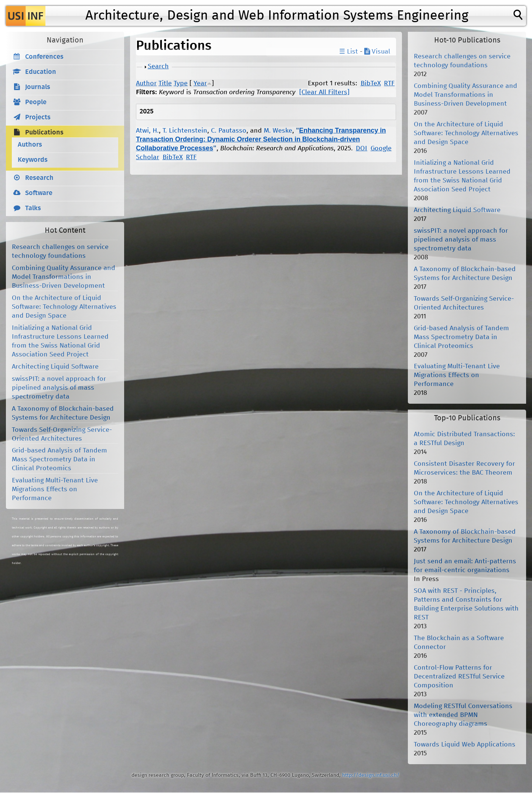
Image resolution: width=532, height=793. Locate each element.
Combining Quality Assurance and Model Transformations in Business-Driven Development (63, 277)
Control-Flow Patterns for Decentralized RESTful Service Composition (459, 676)
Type (181, 83)
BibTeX (371, 83)
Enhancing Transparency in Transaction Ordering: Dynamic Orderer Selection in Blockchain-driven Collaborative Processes (261, 139)
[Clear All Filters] (324, 92)
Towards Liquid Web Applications (464, 744)
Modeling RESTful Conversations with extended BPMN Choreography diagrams (463, 715)
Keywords (33, 160)
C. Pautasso (228, 130)
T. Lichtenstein (185, 130)
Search (158, 66)
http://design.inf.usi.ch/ (370, 775)
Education (40, 72)
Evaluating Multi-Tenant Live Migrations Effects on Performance (55, 489)
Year (200, 83)
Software (38, 193)
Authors (30, 144)
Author (146, 83)
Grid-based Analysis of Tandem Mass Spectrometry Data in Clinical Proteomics (59, 459)
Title (165, 83)
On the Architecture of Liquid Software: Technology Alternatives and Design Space (64, 307)
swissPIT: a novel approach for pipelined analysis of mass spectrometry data (59, 388)
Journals (37, 87)
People (36, 102)
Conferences (44, 57)
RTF (389, 83)
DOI (361, 148)
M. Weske (278, 130)
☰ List (348, 51)
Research (39, 178)
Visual (377, 51)
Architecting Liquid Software (55, 366)
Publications (44, 132)
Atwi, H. (147, 130)
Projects (38, 117)
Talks (33, 208)
